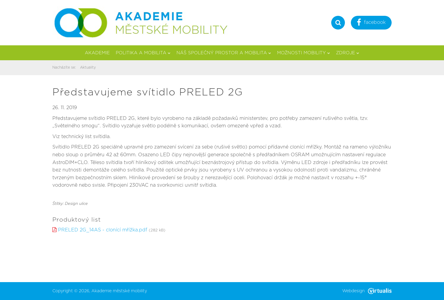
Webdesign (367, 291)
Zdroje (347, 53)
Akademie (97, 53)
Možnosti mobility (303, 53)
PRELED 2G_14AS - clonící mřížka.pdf (102, 230)
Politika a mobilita (143, 53)
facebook (371, 23)
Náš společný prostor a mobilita (223, 53)
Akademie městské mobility (119, 291)
